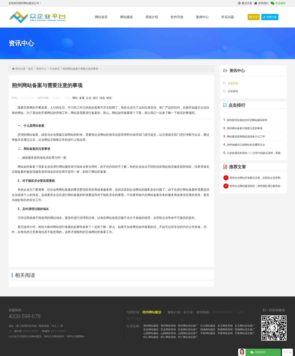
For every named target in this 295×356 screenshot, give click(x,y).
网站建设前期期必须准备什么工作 (244, 136)
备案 (82, 98)
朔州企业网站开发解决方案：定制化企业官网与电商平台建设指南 (253, 177)
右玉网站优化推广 (245, 325)
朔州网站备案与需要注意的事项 (243, 128)
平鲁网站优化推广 (245, 333)
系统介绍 (151, 17)
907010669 (30, 331)
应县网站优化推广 (188, 329)
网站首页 (101, 17)
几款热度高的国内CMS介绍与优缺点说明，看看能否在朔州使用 (253, 153)
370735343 (58, 331)
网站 (75, 98)
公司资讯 (230, 91)
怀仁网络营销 (168, 337)
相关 (109, 98)
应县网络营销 (168, 329)
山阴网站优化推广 (188, 333)
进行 (95, 98)
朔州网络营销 (168, 325)
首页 (30, 68)
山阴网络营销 (168, 333)
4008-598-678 (25, 316)
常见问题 (227, 17)
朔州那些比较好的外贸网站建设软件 (245, 120)
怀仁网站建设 (151, 337)
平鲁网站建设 (207, 333)
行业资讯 (54, 68)
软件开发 (177, 17)
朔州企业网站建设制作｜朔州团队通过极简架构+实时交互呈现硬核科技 (253, 186)
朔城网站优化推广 (245, 329)
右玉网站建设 (207, 325)
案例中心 (202, 17)
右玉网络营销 (225, 325)
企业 (88, 98)
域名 (102, 98)
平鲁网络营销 (225, 333)
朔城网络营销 (225, 329)
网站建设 (126, 17)
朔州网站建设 (151, 312)
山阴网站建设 (151, 333)
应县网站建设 (151, 329)
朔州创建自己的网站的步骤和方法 (244, 144)
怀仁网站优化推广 (188, 337)
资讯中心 (41, 68)
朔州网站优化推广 (188, 325)
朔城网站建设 (207, 329)
